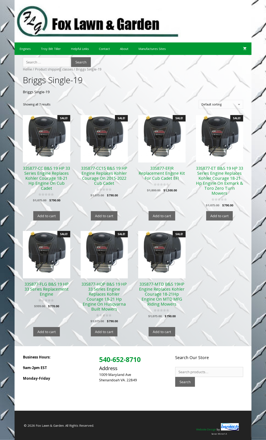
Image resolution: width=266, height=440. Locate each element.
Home (27, 69)
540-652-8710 (120, 359)
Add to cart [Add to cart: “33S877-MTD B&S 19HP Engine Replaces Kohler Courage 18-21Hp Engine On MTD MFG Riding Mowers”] (162, 331)
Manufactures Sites (152, 49)
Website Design (206, 429)
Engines (25, 49)
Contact (104, 49)
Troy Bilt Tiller (51, 49)
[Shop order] (221, 104)
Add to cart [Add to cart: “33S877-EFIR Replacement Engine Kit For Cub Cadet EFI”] (162, 215)
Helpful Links (80, 49)
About (124, 49)
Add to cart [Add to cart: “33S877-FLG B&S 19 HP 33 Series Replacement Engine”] (46, 331)
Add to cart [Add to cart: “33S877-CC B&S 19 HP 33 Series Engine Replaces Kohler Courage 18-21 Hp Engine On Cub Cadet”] (46, 215)
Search (185, 381)
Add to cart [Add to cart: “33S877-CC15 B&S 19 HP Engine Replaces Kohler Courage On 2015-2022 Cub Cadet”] (104, 215)
